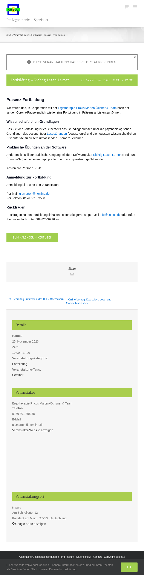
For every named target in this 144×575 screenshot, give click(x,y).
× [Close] (135, 57)
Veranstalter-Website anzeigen (32, 430)
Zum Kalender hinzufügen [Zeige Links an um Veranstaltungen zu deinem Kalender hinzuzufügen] (32, 237)
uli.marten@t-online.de (34, 193)
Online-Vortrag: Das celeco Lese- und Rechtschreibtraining (88, 301)
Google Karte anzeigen (30, 524)
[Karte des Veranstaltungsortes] (72, 465)
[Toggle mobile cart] (126, 6)
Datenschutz (83, 556)
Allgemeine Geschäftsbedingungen (39, 556)
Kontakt (97, 556)
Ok (129, 567)
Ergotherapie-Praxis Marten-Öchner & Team (87, 108)
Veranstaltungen (21, 35)
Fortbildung (19, 364)
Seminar (17, 375)
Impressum (67, 556)
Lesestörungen (57, 133)
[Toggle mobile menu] (135, 6)
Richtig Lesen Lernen (107, 154)
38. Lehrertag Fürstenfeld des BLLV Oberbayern (36, 299)
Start (8, 35)
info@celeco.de (110, 214)
